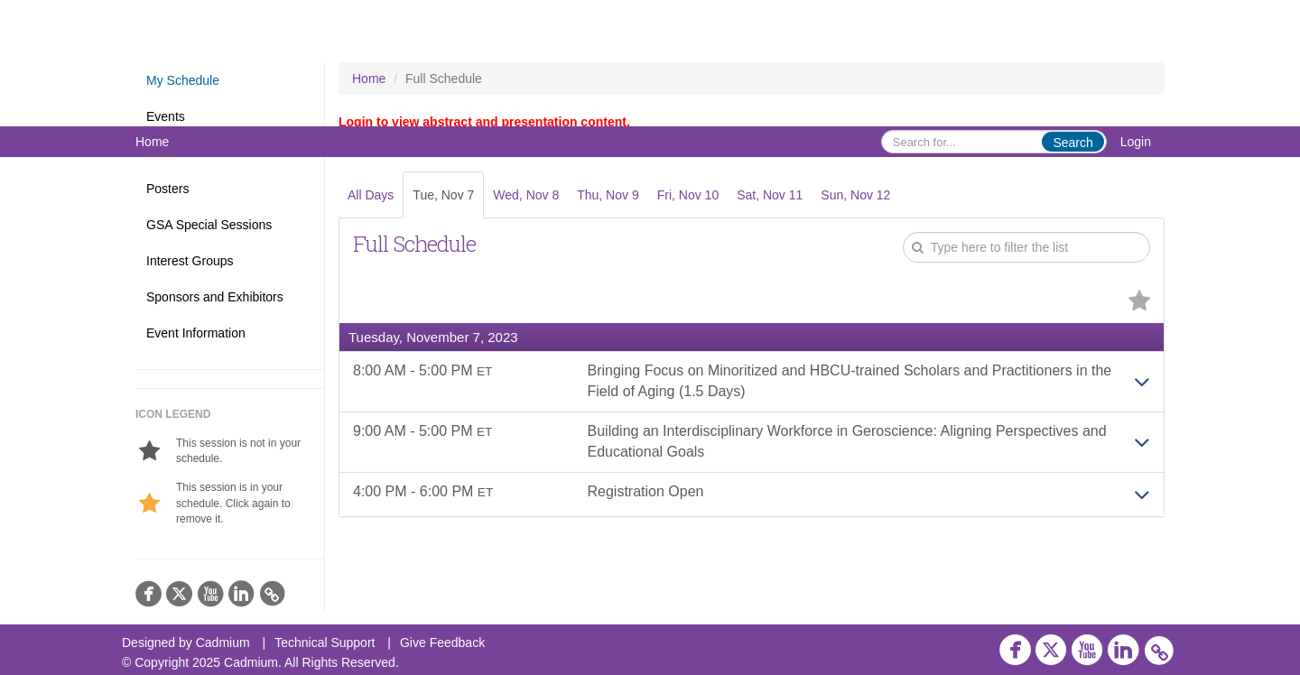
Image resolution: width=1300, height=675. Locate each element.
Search (1072, 142)
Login (1135, 141)
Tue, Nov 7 (443, 195)
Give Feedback (442, 642)
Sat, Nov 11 (770, 195)
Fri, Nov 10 (688, 195)
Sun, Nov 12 (855, 195)
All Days (371, 195)
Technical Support (324, 642)
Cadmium (223, 642)
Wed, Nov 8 (526, 195)
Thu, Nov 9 (607, 195)
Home (152, 141)
